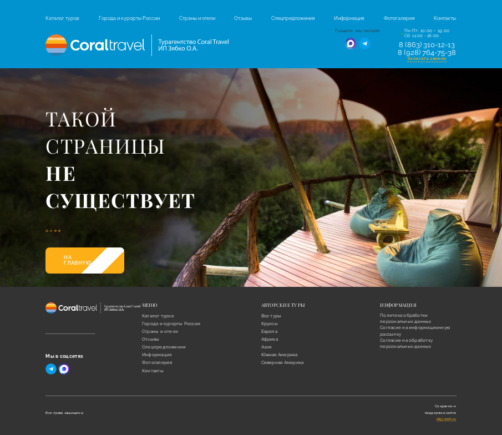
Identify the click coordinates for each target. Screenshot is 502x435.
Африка (269, 339)
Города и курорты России (129, 18)
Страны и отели (197, 18)
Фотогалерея (399, 18)
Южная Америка (279, 354)
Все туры (271, 315)
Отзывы (243, 18)
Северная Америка (282, 362)
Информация (349, 18)
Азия (266, 347)
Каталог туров (62, 18)
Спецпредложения (293, 18)
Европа (269, 331)
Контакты (445, 18)
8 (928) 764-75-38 (427, 52)
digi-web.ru (447, 419)
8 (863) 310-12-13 (427, 45)
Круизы (269, 323)
